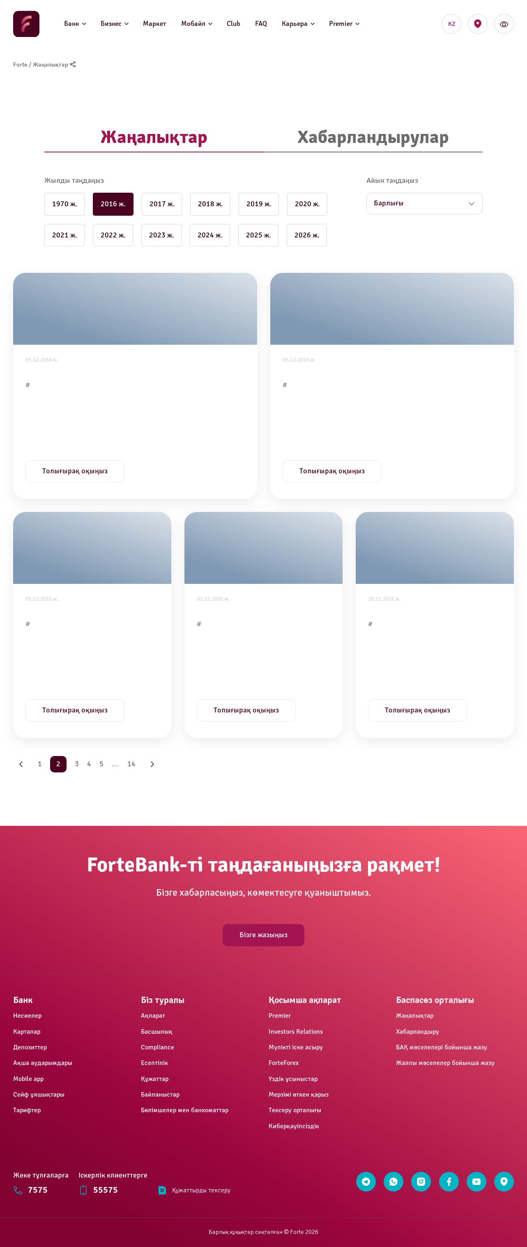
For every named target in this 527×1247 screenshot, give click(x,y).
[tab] (154, 138)
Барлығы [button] (389, 203)
